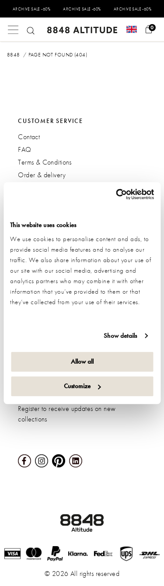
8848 (13, 55)
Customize (82, 386)
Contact (29, 136)
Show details (120, 335)
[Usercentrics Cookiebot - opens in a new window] (117, 194)
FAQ (24, 149)
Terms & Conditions (45, 162)
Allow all (82, 361)
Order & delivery (42, 174)
